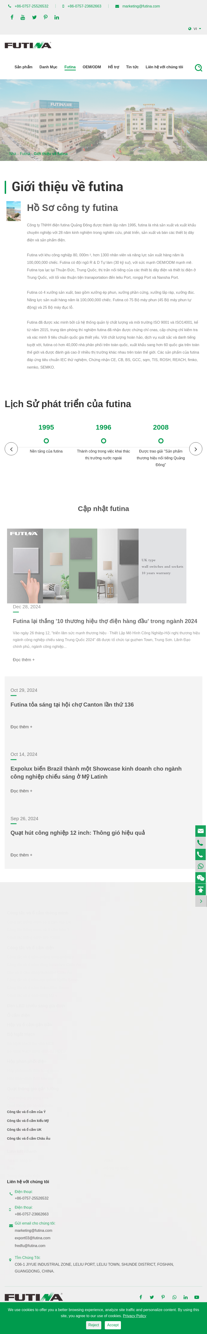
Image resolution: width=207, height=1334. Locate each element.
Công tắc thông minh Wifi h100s (33, 937)
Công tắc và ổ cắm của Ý (26, 1116)
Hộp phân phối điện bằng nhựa (33, 1071)
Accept (113, 1325)
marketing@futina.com (141, 6)
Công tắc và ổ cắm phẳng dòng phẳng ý (40, 957)
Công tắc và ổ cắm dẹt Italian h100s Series (43, 980)
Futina (70, 67)
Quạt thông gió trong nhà (27, 1098)
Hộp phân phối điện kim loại (30, 1078)
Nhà (12, 154)
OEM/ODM (92, 67)
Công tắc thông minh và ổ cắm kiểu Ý (38, 930)
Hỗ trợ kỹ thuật (116, 1168)
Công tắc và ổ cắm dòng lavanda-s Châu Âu (44, 965)
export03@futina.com (36, 1238)
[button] (195, 448)
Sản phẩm (24, 67)
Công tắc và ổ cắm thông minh (37, 913)
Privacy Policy (134, 1316)
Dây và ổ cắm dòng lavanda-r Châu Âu (39, 972)
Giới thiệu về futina (50, 154)
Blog (11, 1168)
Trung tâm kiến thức (23, 1176)
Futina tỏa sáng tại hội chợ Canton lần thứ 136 (72, 708)
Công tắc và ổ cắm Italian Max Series (38, 988)
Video (108, 1161)
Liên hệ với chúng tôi (164, 67)
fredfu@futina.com (34, 1246)
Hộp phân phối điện (26, 1061)
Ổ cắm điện (18, 1015)
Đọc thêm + (22, 730)
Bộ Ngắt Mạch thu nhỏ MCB (30, 1043)
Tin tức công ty (19, 1161)
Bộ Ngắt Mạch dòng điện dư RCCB (36, 1051)
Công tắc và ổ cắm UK (24, 1133)
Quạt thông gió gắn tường (33, 1088)
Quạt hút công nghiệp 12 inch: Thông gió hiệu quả (78, 837)
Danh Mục (49, 67)
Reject (93, 1325)
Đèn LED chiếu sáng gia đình (36, 1006)
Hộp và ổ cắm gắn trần (29, 1024)
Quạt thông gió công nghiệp (30, 1106)
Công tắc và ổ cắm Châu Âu (28, 1142)
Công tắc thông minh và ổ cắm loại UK (39, 922)
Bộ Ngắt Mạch (21, 1034)
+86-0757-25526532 (31, 6)
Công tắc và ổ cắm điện (30, 948)
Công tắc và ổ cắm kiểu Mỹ (28, 1125)
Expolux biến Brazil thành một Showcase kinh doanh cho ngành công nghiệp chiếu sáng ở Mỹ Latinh (96, 776)
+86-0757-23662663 (84, 6)
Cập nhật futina (103, 512)
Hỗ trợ (113, 67)
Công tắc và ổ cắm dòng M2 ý (32, 995)
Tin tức (132, 67)
